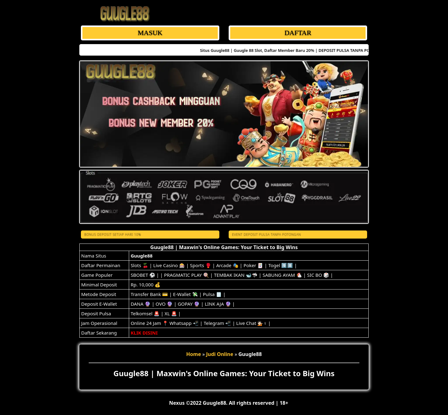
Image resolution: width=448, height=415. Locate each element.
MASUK (150, 33)
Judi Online (219, 354)
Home (193, 354)
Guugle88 (141, 256)
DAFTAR (297, 33)
